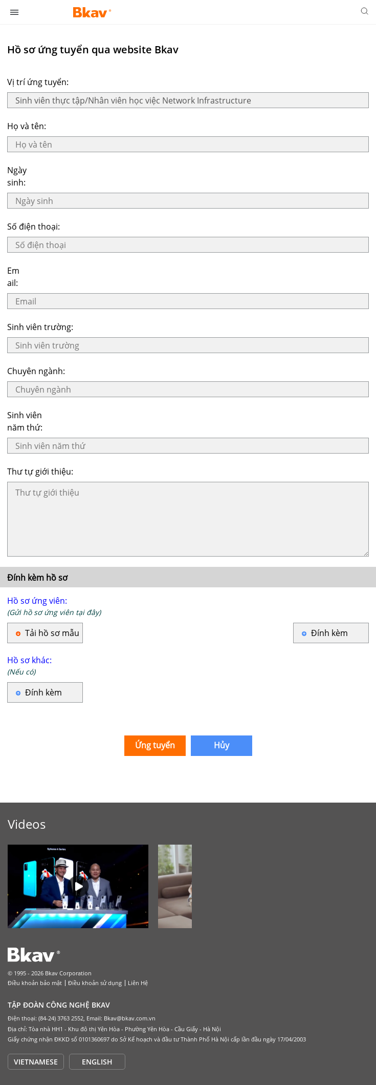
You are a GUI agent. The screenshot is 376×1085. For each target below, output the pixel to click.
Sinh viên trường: (40, 327)
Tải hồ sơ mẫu (52, 633)
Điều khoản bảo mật (35, 983)
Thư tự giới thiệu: (40, 471)
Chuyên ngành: (36, 371)
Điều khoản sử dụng (95, 983)
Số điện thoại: (33, 226)
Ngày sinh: (17, 176)
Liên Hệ (138, 983)
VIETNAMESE (36, 1062)
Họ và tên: (26, 126)
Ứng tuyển (155, 745)
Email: (13, 277)
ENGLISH (97, 1062)
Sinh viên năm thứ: (24, 421)
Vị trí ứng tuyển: (38, 82)
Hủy (221, 745)
